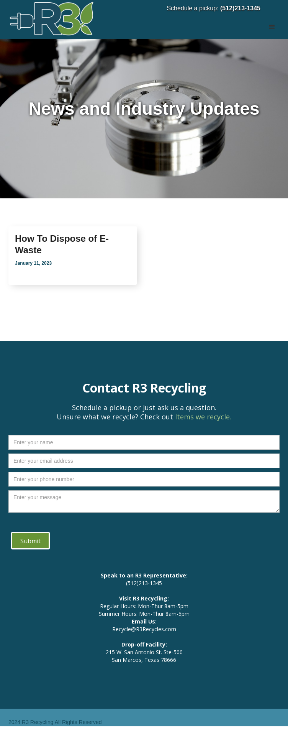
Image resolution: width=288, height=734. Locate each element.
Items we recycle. (203, 416)
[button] (271, 19)
